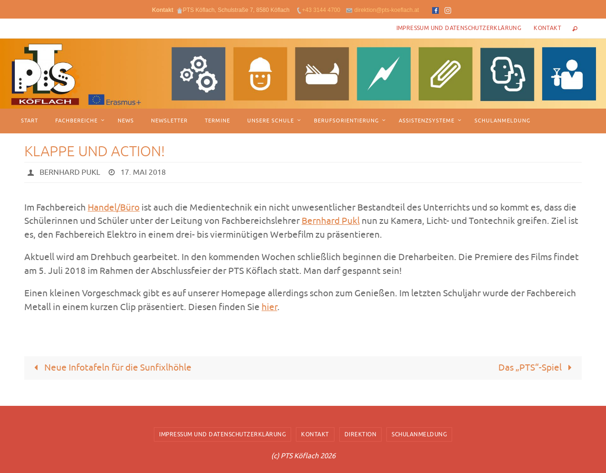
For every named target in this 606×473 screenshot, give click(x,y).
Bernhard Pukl (70, 172)
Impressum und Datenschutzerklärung (459, 28)
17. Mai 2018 (143, 172)
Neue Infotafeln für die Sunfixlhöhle (111, 367)
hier (269, 307)
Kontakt (547, 28)
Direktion (360, 434)
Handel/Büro (114, 207)
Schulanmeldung (419, 434)
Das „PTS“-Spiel (537, 367)
